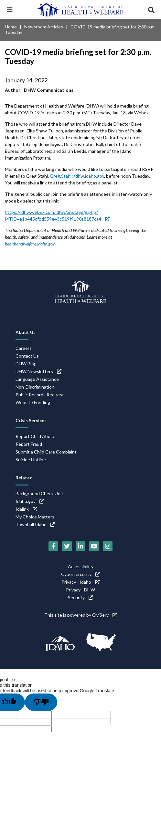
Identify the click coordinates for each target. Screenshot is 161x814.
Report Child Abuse (35, 436)
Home (11, 26)
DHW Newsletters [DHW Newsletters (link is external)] (38, 371)
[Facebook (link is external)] (53, 546)
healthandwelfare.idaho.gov (30, 243)
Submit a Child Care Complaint (46, 451)
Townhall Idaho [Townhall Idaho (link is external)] (35, 524)
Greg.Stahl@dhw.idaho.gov (77, 176)
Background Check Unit (39, 493)
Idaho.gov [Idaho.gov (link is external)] (30, 501)
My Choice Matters (35, 516)
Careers (24, 348)
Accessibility (80, 566)
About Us (26, 332)
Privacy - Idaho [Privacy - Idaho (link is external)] (80, 582)
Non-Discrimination (35, 387)
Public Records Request (40, 394)
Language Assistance (37, 379)
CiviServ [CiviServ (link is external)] (104, 615)
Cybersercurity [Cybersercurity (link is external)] (80, 574)
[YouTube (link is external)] (94, 546)
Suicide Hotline (31, 459)
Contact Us (27, 356)
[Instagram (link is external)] (108, 546)
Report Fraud (29, 444)
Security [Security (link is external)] (80, 597)
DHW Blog (26, 363)
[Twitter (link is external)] (67, 546)
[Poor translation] (41, 702)
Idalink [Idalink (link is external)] (26, 509)
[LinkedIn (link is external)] (80, 546)
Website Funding (33, 402)
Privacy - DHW (80, 589)
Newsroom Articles (43, 26)
